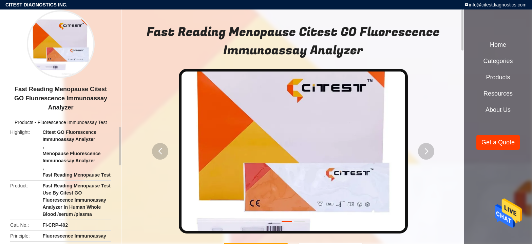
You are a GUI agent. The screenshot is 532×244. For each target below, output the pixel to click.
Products (24, 122)
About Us (498, 109)
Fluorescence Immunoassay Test (72, 122)
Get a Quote (498, 142)
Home (498, 44)
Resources (498, 93)
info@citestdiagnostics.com (498, 4)
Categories (498, 61)
